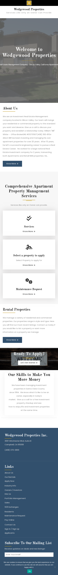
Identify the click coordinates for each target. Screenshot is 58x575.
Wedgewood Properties (29, 9)
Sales (7, 502)
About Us (9, 472)
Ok (30, 571)
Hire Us (8, 494)
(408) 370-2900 (12, 450)
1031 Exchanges (12, 507)
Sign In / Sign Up (12, 529)
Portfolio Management (15, 498)
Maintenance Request (29, 289)
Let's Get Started (28, 362)
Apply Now (9, 481)
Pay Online (9, 520)
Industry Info (10, 485)
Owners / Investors (13, 490)
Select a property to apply (29, 255)
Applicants (10, 533)
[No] (55, 567)
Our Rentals (10, 477)
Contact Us (10, 524)
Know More (11, 163)
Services (29, 226)
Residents (9, 511)
